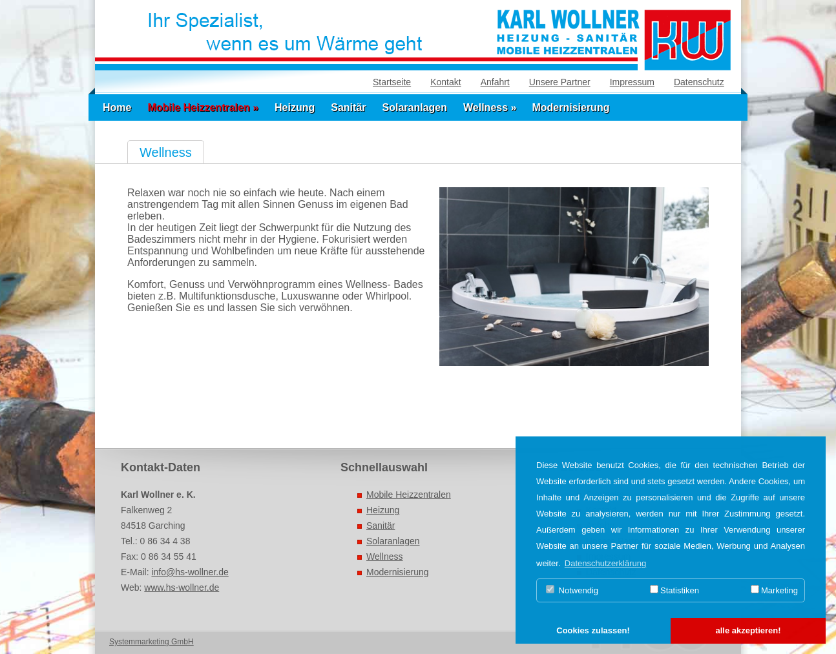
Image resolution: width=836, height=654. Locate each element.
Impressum (632, 82)
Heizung (295, 107)
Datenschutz (699, 82)
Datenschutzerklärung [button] (605, 563)
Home (117, 107)
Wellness (384, 556)
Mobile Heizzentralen (408, 494)
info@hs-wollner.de (189, 572)
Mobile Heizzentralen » (202, 107)
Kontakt (445, 82)
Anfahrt (495, 82)
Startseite (392, 82)
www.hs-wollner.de (181, 587)
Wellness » (489, 107)
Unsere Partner (559, 82)
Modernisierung (570, 107)
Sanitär (348, 107)
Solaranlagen (414, 107)
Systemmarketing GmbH (151, 641)
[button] (593, 631)
